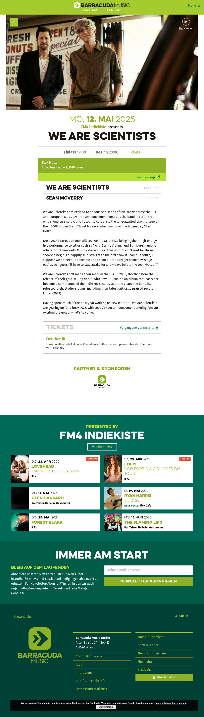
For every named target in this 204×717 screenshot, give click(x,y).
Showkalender (148, 645)
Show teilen (186, 28)
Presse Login (166, 677)
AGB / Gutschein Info (90, 681)
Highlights (145, 661)
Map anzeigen (147, 177)
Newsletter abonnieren (148, 581)
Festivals (144, 670)
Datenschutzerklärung (91, 689)
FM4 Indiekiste (93, 127)
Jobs (79, 664)
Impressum (84, 673)
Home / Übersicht (151, 637)
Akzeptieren (106, 707)
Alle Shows (104, 447)
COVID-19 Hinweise (89, 656)
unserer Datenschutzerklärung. (171, 703)
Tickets (134, 152)
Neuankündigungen (152, 653)
